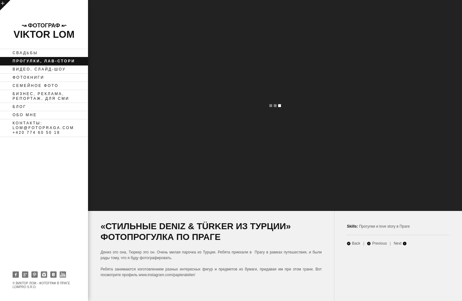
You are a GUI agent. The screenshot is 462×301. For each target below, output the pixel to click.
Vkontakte (53, 274)
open (5, 5)
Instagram (44, 274)
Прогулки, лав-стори (44, 61)
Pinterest (34, 274)
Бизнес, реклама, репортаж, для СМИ (41, 96)
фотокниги (28, 77)
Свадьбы (25, 53)
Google (25, 274)
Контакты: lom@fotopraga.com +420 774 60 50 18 (43, 128)
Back (356, 243)
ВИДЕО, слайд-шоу (39, 69)
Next (398, 243)
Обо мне (25, 115)
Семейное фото (35, 85)
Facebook (16, 274)
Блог (19, 107)
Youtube (63, 274)
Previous (379, 243)
